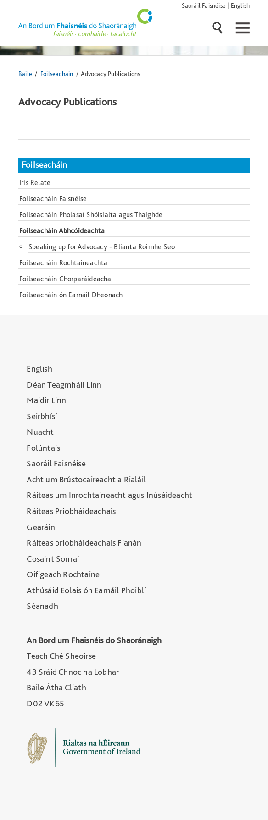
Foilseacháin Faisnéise (53, 198)
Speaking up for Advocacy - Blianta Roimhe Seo (101, 246)
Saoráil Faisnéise (204, 5)
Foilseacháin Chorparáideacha (65, 278)
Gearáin (41, 527)
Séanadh (42, 606)
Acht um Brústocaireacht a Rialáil (86, 479)
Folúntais (43, 448)
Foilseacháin (56, 73)
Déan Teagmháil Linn (64, 384)
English (240, 5)
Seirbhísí (42, 416)
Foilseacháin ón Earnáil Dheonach (71, 294)
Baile (25, 73)
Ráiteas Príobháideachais (71, 511)
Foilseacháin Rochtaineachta (63, 262)
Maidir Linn (46, 400)
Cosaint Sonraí (53, 558)
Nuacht (40, 431)
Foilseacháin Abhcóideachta (62, 230)
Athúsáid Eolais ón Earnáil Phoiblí (86, 590)
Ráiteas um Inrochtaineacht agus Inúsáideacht (109, 495)
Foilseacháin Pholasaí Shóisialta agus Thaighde (90, 214)
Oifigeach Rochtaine (63, 574)
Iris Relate (34, 182)
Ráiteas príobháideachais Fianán (84, 542)
